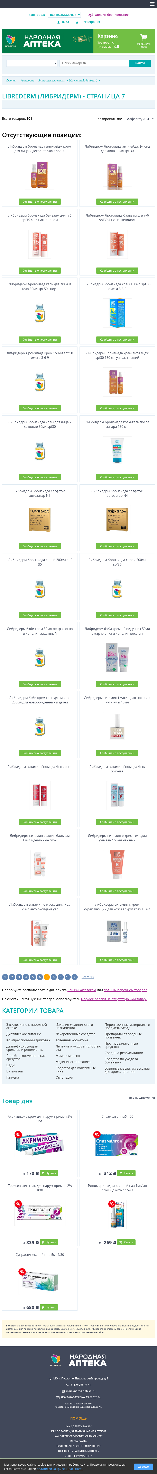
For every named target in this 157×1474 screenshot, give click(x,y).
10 (67, 977)
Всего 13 (88, 977)
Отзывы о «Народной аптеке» (78, 1451)
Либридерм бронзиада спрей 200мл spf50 (117, 562)
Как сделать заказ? (78, 1426)
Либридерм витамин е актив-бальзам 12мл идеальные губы (40, 837)
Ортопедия (64, 1077)
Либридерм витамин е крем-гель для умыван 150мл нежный (117, 837)
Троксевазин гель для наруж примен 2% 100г (40, 1187)
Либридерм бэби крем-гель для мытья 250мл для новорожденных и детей (39, 699)
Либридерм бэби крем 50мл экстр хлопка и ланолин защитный (40, 630)
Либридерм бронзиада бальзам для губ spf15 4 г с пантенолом (40, 217)
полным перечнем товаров (125, 990)
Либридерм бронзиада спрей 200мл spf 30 (40, 562)
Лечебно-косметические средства (26, 1057)
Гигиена (12, 1077)
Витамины (14, 1071)
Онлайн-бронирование (112, 15)
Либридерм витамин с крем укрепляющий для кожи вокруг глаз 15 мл (117, 906)
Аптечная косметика (72, 1040)
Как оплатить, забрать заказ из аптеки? (78, 1431)
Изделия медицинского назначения (74, 1026)
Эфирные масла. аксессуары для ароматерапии (127, 1070)
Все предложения (142, 1097)
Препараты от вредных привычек (123, 1035)
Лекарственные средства (75, 1034)
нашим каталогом (81, 990)
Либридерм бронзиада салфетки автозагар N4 (117, 493)
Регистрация (91, 22)
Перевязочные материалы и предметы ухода (127, 1026)
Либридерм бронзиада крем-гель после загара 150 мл (117, 424)
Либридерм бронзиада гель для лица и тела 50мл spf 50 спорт (40, 286)
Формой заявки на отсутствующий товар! (114, 999)
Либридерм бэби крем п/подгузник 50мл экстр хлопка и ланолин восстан (117, 630)
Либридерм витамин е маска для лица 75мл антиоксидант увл (39, 906)
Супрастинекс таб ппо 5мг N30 (40, 1254)
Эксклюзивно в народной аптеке (26, 1026)
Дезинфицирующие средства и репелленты (24, 1048)
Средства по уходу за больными (121, 1060)
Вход (65, 22)
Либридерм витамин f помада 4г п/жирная (117, 768)
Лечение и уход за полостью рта (78, 1048)
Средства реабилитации (124, 1052)
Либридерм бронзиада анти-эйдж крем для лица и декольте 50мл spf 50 (39, 148)
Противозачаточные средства (121, 1045)
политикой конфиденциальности (60, 1469)
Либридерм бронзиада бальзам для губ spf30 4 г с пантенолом (117, 217)
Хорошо (143, 1466)
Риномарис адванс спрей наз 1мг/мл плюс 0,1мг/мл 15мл (117, 1187)
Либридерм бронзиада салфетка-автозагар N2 (39, 493)
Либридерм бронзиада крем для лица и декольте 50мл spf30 (40, 424)
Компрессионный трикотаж (28, 1040)
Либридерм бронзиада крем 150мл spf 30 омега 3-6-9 (117, 286)
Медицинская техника (73, 1061)
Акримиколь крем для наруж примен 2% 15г (40, 1118)
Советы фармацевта (78, 1456)
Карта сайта (78, 1441)
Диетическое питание (23, 1034)
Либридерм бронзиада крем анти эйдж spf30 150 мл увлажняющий (117, 355)
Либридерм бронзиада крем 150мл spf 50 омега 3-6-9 (40, 355)
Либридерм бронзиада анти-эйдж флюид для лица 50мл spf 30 (117, 148)
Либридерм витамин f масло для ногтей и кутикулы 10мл (117, 699)
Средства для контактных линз (75, 1069)
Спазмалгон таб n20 (117, 1116)
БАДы (10, 1065)
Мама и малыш (68, 1055)
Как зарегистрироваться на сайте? (78, 1436)
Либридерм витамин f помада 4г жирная (39, 766)
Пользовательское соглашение (78, 1446)
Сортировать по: (125, 119)
